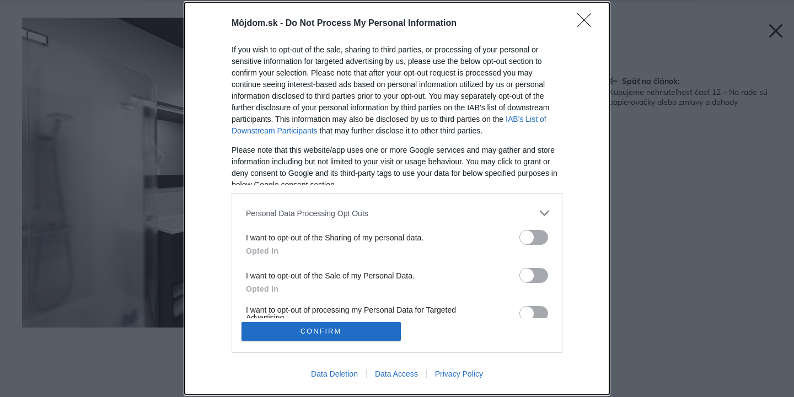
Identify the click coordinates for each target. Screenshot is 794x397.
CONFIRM (321, 331)
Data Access (396, 373)
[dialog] (397, 198)
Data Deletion (334, 373)
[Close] (587, 23)
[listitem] (397, 213)
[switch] (533, 237)
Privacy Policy (459, 373)
